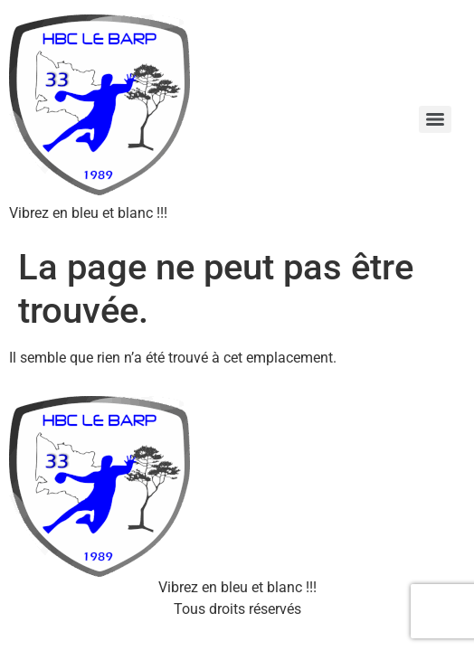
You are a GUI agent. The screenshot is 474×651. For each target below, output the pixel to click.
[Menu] (435, 119)
